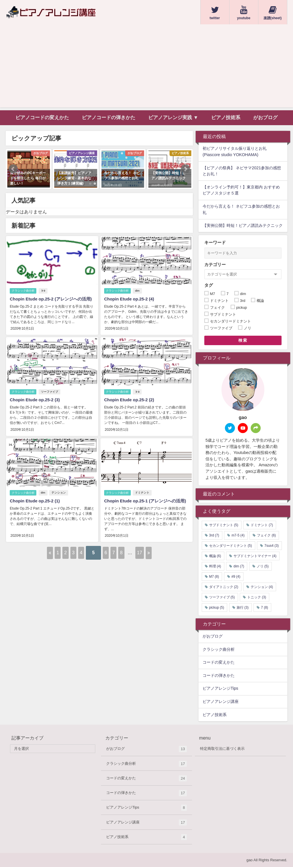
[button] (13, 169)
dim (138, 290)
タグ (208, 285)
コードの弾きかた (219, 675)
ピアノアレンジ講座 (221, 701)
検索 (242, 340)
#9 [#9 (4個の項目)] (235, 577)
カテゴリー (215, 264)
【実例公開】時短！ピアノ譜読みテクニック (243, 225)
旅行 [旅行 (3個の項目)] (243, 607)
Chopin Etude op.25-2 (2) (130, 405)
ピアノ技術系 (225, 117)
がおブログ (265, 117)
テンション (60, 497)
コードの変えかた (219, 662)
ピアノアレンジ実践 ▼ (173, 117)
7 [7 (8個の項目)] (264, 607)
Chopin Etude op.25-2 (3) (36, 405)
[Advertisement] (146, 67)
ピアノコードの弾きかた (108, 117)
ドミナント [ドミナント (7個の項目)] (262, 525)
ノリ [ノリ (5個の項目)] (263, 566)
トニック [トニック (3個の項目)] (256, 597)
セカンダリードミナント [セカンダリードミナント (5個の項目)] (230, 546)
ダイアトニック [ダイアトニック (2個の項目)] (223, 587)
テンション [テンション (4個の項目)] (262, 587)
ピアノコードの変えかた (42, 117)
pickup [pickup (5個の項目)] (216, 607)
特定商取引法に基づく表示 (222, 748)
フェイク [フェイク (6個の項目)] (266, 535)
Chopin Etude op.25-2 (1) (36, 505)
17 (179, 558)
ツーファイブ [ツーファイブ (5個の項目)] (222, 597)
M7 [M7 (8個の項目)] (214, 577)
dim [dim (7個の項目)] (238, 566)
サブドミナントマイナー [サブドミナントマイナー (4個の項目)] (254, 556)
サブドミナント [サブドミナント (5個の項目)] (223, 525)
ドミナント (143, 497)
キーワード (215, 242)
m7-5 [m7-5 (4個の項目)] (237, 535)
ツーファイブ (50, 397)
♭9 (44, 290)
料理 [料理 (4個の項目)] (215, 566)
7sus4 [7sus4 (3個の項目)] (271, 546)
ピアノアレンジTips (220, 688)
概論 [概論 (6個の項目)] (215, 556)
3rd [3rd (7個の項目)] (214, 535)
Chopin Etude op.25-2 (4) (130, 298)
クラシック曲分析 (23, 290)
